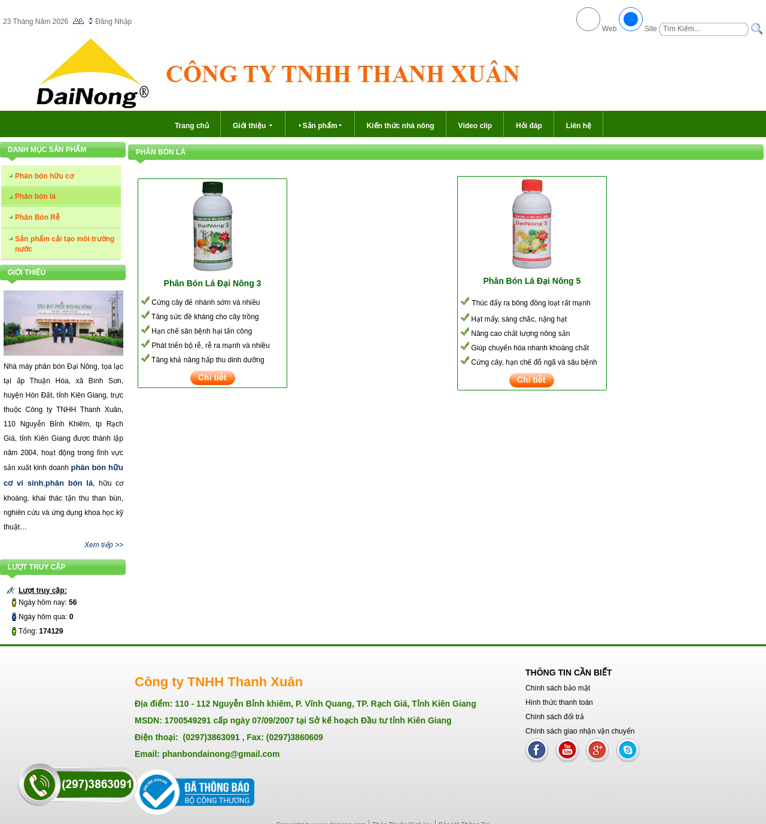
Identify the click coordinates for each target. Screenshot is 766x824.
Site (651, 29)
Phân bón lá (35, 196)
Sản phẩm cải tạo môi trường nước (64, 244)
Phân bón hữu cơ (44, 176)
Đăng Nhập (113, 21)
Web (609, 29)
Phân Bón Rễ (37, 217)
